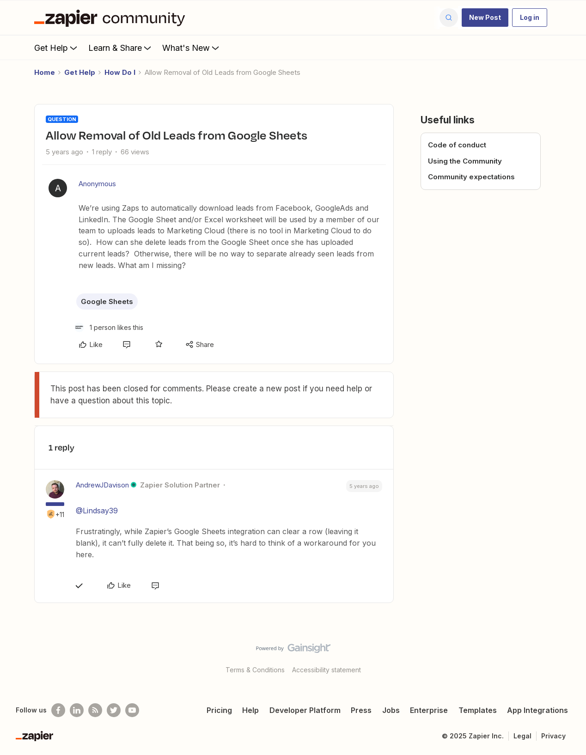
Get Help (56, 47)
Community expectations (471, 176)
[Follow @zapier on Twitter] (114, 710)
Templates (477, 710)
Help (250, 710)
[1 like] (108, 327)
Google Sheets (107, 301)
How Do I (119, 72)
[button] (485, 17)
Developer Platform (305, 710)
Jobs (391, 710)
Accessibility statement (326, 670)
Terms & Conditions (255, 670)
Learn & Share (120, 47)
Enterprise (429, 710)
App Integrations (537, 710)
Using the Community (465, 161)
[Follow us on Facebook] (58, 710)
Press (361, 710)
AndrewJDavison (102, 485)
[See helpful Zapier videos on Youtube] (132, 710)
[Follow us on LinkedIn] (77, 710)
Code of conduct (457, 144)
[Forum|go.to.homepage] (111, 17)
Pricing (219, 710)
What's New (191, 47)
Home (44, 72)
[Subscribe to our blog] (95, 710)
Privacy (553, 736)
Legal (522, 736)
